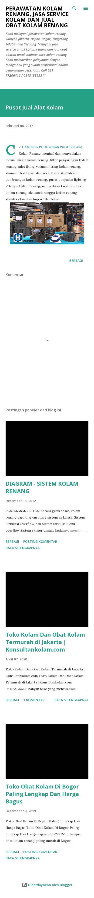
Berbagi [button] (76, 260)
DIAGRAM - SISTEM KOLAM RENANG (42, 487)
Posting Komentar (40, 541)
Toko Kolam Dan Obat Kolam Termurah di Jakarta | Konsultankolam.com (45, 642)
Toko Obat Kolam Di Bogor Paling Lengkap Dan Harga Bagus (42, 793)
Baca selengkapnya (23, 548)
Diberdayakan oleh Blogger (47, 885)
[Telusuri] (74, 8)
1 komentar (34, 700)
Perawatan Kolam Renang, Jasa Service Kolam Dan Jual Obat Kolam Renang (37, 16)
